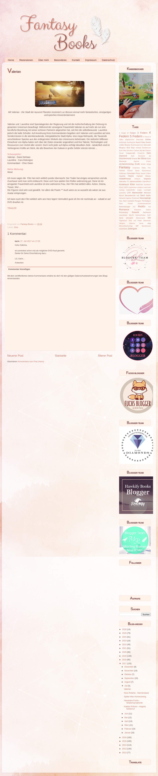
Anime (148, 139)
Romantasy (123, 212)
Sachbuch (147, 212)
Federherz (136, 168)
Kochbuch (147, 184)
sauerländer (123, 215)
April (127, 721)
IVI (128, 181)
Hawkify (122, 176)
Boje (133, 148)
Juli (126, 686)
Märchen (147, 193)
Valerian (127, 689)
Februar (128, 729)
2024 (124, 637)
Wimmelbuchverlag (125, 226)
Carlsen (136, 150)
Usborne (132, 223)
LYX (129, 193)
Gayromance (146, 170)
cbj (140, 150)
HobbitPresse (125, 179)
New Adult (123, 201)
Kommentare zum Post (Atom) (31, 361)
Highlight (140, 176)
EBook (144, 158)
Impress (147, 179)
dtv (139, 158)
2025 (124, 633)
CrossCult (140, 153)
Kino (16, 227)
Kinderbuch (124, 184)
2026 (124, 629)
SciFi (149, 215)
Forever (130, 170)
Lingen (139, 190)
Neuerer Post (15, 355)
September (130, 678)
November (129, 671)
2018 (124, 660)
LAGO (126, 187)
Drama (134, 158)
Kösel (121, 187)
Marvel (121, 195)
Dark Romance (138, 156)
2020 (124, 652)
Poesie (130, 203)
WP (137, 226)
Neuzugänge (145, 198)
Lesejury (140, 187)
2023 (124, 641)
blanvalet (147, 145)
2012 (124, 753)
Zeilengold (132, 229)
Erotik (137, 164)
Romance (124, 209)
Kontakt (76, 60)
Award (138, 142)
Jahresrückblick (135, 181)
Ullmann (122, 223)
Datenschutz (108, 60)
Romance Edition (142, 210)
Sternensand (140, 218)
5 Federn (136, 136)
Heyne (131, 176)
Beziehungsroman (137, 145)
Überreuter (147, 220)
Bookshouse (146, 148)
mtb (138, 195)
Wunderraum (146, 226)
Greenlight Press (133, 173)
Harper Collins (146, 173)
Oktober (128, 674)
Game (137, 170)
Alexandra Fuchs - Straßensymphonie (133, 701)
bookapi (138, 148)
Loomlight (147, 190)
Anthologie (123, 142)
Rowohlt (135, 212)
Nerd (142, 195)
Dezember (129, 667)
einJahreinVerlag (126, 164)
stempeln (129, 218)
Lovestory (122, 193)
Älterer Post (105, 355)
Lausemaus (132, 187)
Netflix (148, 195)
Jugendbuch (146, 181)
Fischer (122, 170)
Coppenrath (130, 153)
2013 (124, 749)
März (127, 725)
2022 (124, 644)
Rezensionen (26, 60)
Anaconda (139, 139)
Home (11, 60)
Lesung (121, 190)
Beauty (127, 145)
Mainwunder (137, 193)
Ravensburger (124, 207)
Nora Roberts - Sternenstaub (136, 693)
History (148, 176)
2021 (124, 648)
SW (149, 218)
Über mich (43, 60)
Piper (121, 203)
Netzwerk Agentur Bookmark (129, 198)
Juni (127, 714)
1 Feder (122, 133)
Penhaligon (146, 201)
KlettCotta (139, 184)
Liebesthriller (130, 190)
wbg (149, 223)
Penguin (138, 201)
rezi (134, 207)
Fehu (144, 168)
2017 (124, 663)
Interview (122, 181)
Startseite (60, 355)
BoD (128, 148)
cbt (143, 150)
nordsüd (130, 201)
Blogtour (122, 148)
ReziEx (141, 206)
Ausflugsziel (131, 142)
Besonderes (60, 60)
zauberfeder (123, 229)
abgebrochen (129, 139)
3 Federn (142, 132)
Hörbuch (137, 179)
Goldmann (122, 173)
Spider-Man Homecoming (135, 697)
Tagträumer (123, 220)
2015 (124, 741)
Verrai (141, 223)
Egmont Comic (142, 161)
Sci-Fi (131, 215)
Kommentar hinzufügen (19, 269)
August (128, 682)
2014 (124, 745)
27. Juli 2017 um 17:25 (30, 241)
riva (149, 207)
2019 (124, 656)
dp (150, 156)
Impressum (90, 60)
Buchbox (130, 150)
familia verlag (146, 164)
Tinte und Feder (135, 220)
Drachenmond (125, 158)
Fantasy (124, 167)
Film (149, 168)
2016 (124, 737)
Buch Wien (123, 150)
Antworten (19, 263)
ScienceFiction (140, 215)
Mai (126, 717)
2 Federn (131, 133)
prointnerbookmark (144, 203)
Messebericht (130, 195)
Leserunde (147, 187)
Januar (128, 733)
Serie (121, 218)
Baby (143, 142)
